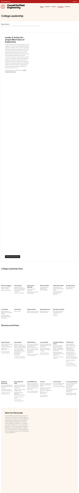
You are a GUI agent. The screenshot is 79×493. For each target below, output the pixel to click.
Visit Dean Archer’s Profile (12, 256)
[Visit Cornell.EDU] (3, 6)
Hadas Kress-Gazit (58, 285)
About (42, 6)
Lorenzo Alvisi (57, 381)
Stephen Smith (31, 309)
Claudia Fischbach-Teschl (58, 343)
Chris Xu (42, 381)
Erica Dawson (18, 285)
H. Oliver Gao (69, 342)
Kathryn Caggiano (6, 285)
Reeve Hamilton (44, 285)
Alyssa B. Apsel (5, 342)
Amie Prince (17, 309)
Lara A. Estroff (44, 342)
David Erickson (31, 342)
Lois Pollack (4, 309)
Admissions (68, 6)
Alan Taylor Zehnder (58, 309)
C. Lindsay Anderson (72, 381)
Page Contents (5, 24)
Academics (48, 6)
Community (61, 6)
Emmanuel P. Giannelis (30, 286)
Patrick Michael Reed (18, 382)
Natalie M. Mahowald (4, 382)
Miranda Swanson (45, 309)
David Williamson (32, 381)
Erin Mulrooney (70, 285)
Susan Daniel (17, 342)
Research (54, 6)
